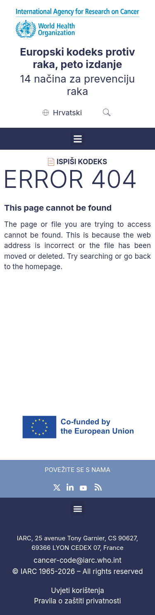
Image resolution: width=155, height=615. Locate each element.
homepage (43, 267)
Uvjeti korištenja (77, 590)
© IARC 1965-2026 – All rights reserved (77, 571)
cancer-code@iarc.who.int (77, 560)
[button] (77, 139)
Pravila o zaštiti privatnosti (77, 601)
